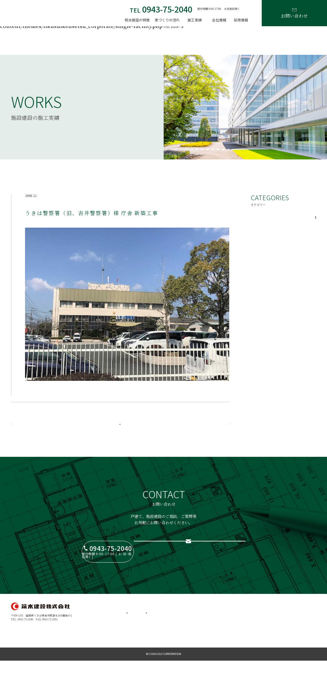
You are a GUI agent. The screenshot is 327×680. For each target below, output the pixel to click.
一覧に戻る (120, 428)
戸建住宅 (153, 621)
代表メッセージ (190, 621)
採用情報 (241, 20)
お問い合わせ (294, 13)
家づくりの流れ (167, 20)
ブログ (227, 628)
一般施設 (283, 219)
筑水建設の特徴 (137, 20)
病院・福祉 (283, 232)
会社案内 (186, 628)
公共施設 (283, 246)
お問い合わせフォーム (207, 552)
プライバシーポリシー (236, 635)
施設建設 (153, 628)
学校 (283, 259)
